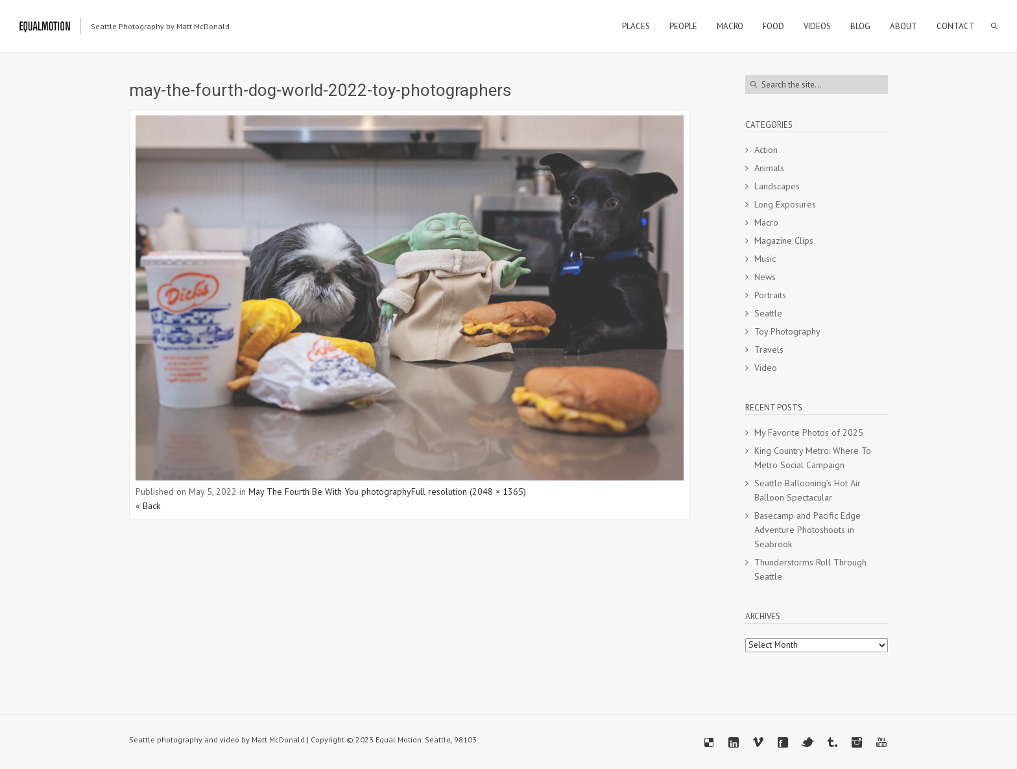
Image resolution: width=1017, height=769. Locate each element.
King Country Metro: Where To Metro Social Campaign (812, 458)
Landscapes (777, 186)
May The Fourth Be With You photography (329, 491)
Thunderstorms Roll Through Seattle (810, 569)
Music (765, 259)
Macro (766, 222)
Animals (769, 168)
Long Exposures (785, 204)
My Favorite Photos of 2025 (808, 432)
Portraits (770, 295)
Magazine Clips (783, 240)
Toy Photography (787, 331)
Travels (769, 349)
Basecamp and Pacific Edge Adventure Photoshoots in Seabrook (807, 530)
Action (766, 150)
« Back (148, 506)
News (765, 277)
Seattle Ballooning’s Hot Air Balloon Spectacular (807, 490)
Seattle (768, 313)
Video (765, 367)
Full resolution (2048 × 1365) (468, 491)
